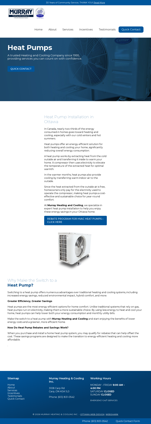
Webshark (112, 414)
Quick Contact (131, 29)
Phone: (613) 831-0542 (95, 421)
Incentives (86, 29)
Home (38, 29)
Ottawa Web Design (92, 414)
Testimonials (107, 29)
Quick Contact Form (128, 421)
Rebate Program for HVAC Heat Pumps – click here (75, 220)
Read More (99, 2)
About (52, 29)
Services (67, 29)
